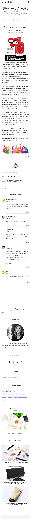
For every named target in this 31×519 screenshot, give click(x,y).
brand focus (22, 397)
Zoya (15, 181)
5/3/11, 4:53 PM (9, 273)
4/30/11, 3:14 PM (9, 248)
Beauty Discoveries (8, 391)
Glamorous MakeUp (15, 8)
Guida (4, 397)
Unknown (9, 271)
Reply (27, 212)
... (6, 246)
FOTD (23, 394)
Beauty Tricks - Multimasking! (16, 433)
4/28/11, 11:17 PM (9, 218)
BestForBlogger (25, 516)
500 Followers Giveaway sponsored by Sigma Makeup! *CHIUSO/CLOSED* (16, 483)
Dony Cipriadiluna (11, 199)
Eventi (18, 394)
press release (7, 181)
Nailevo (23, 180)
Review (10, 397)
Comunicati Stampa (12, 180)
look (3, 399)
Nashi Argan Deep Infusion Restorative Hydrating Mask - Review (16, 504)
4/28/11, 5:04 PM (9, 201)
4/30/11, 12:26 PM (9, 231)
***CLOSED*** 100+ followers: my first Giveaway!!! (16, 462)
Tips (15, 397)
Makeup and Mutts (11, 216)
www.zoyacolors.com (17, 134)
